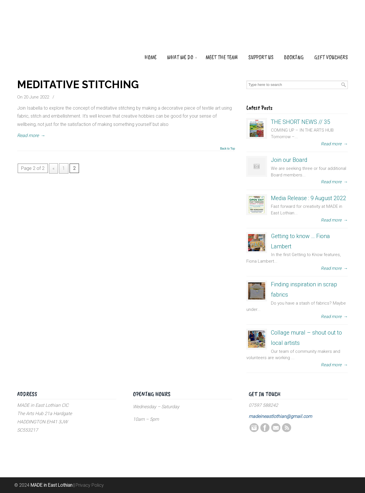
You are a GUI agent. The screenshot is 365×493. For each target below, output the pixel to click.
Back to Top (227, 148)
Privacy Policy (90, 485)
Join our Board (289, 160)
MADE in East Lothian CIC (45, 34)
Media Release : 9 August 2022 (308, 198)
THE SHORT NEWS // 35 (300, 122)
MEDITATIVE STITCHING (78, 84)
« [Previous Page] (53, 168)
